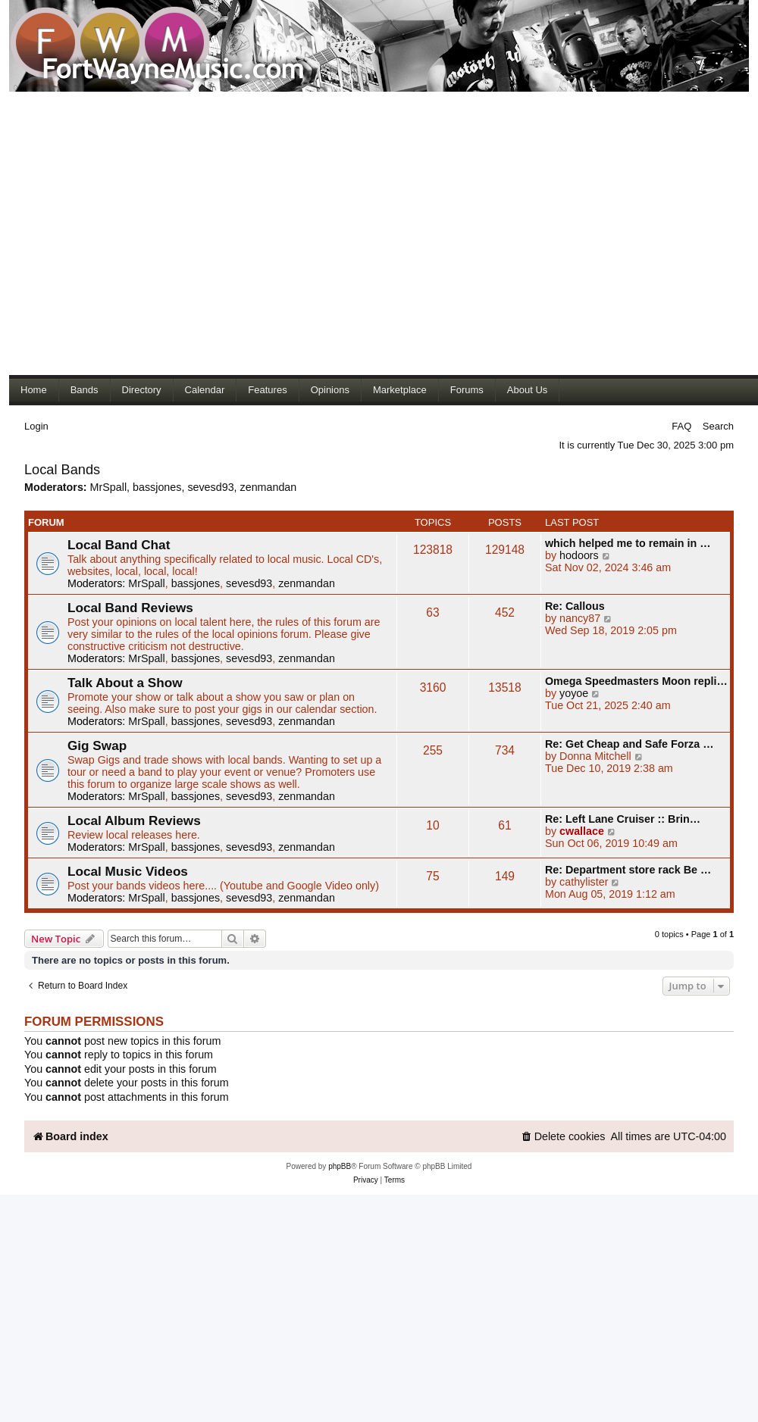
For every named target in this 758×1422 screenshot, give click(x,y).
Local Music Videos (127, 871)
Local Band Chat (118, 544)
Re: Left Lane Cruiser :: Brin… (622, 819)
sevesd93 (210, 487)
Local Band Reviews (130, 607)
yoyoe (573, 693)
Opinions (330, 389)
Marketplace (400, 389)
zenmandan (268, 487)
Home (33, 389)
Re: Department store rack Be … (628, 870)
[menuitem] (563, 1137)
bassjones (157, 487)
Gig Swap (97, 745)
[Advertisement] (142, 233)
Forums (467, 389)
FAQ (681, 426)
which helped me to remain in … (627, 543)
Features (267, 389)
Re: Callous (575, 606)
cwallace (581, 831)
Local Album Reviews (134, 820)
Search (718, 426)
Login (36, 426)
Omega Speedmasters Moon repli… (636, 681)
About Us (527, 389)
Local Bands (62, 469)
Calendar (205, 389)
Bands (84, 389)
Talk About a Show (125, 682)
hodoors (579, 555)
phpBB (339, 1166)
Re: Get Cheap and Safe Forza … (629, 744)
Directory (141, 389)
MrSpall (108, 487)
